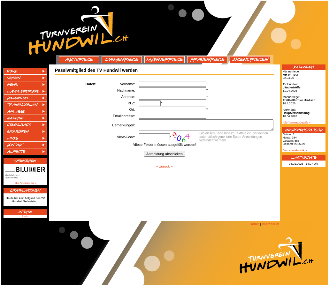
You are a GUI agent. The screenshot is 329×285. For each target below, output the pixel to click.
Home (254, 224)
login (25, 216)
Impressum (270, 224)
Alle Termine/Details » (296, 122)
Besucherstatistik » (295, 150)
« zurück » (165, 168)
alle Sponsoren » (25, 183)
